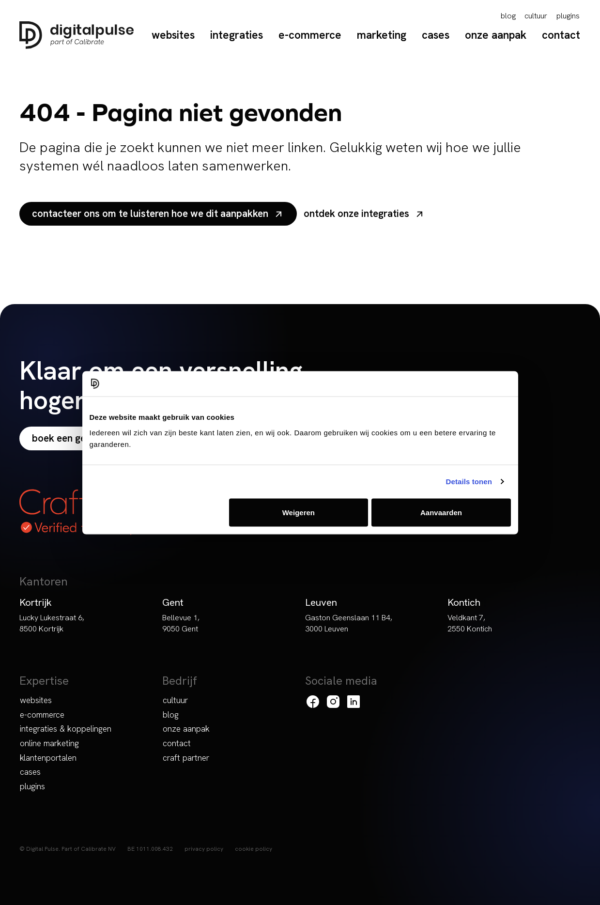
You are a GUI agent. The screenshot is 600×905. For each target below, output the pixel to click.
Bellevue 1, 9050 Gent (181, 623)
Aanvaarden (441, 512)
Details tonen (469, 481)
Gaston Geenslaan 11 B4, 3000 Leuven (348, 623)
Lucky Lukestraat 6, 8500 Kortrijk (51, 623)
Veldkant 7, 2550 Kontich (469, 623)
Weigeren (298, 512)
